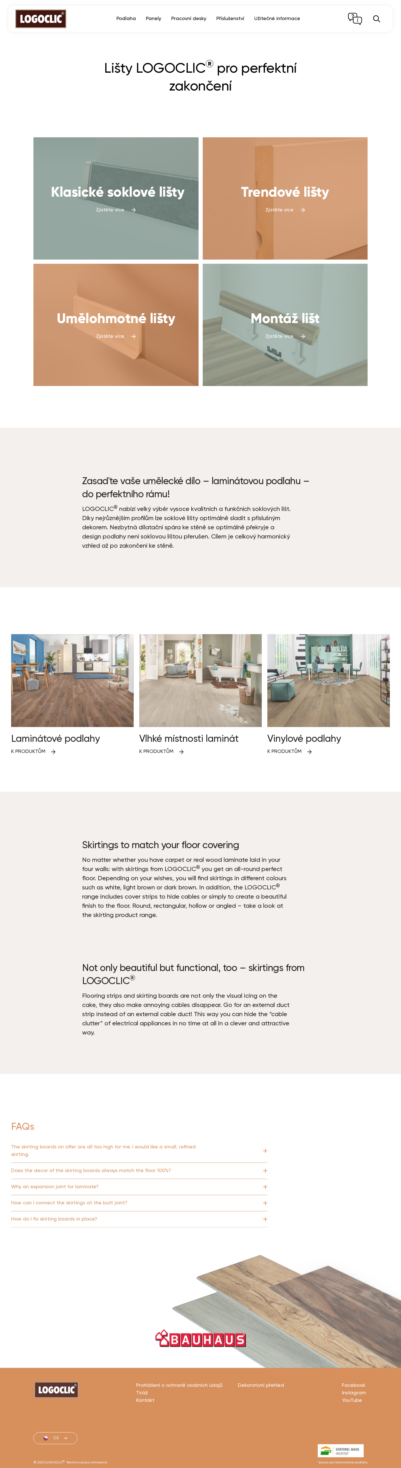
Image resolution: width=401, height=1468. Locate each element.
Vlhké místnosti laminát (189, 764)
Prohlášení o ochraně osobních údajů (179, 1410)
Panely (153, 18)
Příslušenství (230, 18)
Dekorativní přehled (261, 1410)
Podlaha (126, 18)
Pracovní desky (188, 18)
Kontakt (145, 1425)
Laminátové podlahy (55, 764)
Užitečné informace (277, 18)
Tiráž (142, 1418)
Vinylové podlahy (304, 764)
